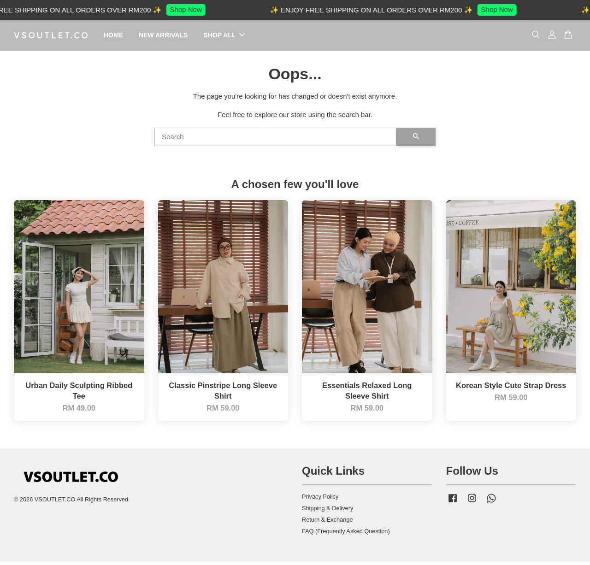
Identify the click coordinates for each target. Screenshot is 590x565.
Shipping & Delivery (327, 511)
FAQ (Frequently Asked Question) (346, 534)
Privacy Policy (320, 500)
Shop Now (191, 9)
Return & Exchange (327, 522)
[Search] (275, 140)
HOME (113, 36)
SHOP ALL (224, 36)
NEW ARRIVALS (163, 36)
